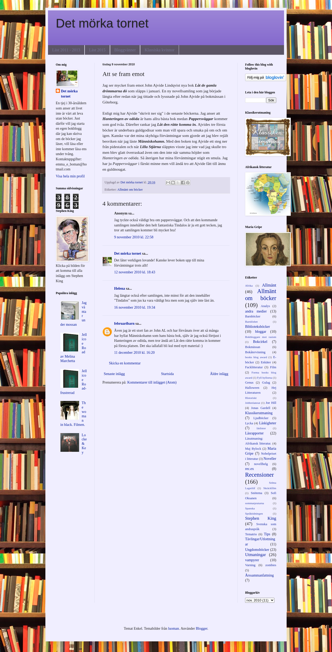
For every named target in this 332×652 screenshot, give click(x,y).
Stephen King (260, 518)
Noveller (270, 459)
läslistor (261, 428)
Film (273, 367)
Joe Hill (271, 403)
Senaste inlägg (114, 374)
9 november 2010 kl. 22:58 (133, 237)
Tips (267, 534)
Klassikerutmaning (259, 413)
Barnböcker (252, 316)
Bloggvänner (125, 50)
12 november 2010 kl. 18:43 (134, 272)
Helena (119, 288)
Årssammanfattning (259, 575)
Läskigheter (267, 423)
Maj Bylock (253, 448)
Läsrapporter (254, 433)
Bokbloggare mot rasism (260, 336)
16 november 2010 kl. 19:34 (134, 307)
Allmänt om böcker (130, 189)
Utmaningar (255, 554)
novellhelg (261, 464)
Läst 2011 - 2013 (66, 50)
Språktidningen (254, 513)
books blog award (256, 357)
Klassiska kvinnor (159, 50)
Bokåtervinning (255, 352)
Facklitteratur (254, 367)
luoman (173, 628)
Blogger (201, 628)
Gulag (266, 382)
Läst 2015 (97, 50)
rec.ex (249, 469)
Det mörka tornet (102, 23)
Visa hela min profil (70, 176)
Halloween (252, 388)
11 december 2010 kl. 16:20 (134, 353)
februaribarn (124, 323)
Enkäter (266, 362)
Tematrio (251, 534)
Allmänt (269, 285)
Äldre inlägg (219, 374)
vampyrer (252, 560)
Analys (265, 306)
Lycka (249, 423)
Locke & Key (84, 443)
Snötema (256, 493)
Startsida (167, 374)
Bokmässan (252, 347)
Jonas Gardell (260, 408)
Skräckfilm (269, 488)
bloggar (260, 332)
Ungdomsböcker (257, 550)
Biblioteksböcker (257, 327)
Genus (249, 382)
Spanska (250, 508)
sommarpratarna (254, 503)
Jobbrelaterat (252, 402)
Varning (250, 565)
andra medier (256, 311)
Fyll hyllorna (264, 377)
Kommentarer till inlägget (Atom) (152, 382)
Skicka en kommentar (125, 363)
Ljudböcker (260, 418)
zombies (270, 565)
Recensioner (259, 474)
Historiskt (251, 397)
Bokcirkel (260, 342)
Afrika (249, 285)
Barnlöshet (251, 321)
